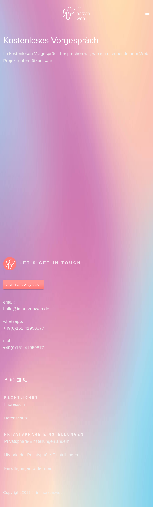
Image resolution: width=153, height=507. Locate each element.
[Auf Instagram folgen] (12, 380)
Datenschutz (16, 418)
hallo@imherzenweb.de (26, 308)
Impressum (14, 404)
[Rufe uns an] (25, 380)
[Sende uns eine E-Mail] (19, 380)
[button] (147, 13)
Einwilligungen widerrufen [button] (28, 468)
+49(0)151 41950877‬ (23, 328)
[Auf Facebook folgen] (6, 380)
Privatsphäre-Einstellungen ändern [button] (36, 441)
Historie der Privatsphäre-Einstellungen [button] (41, 455)
